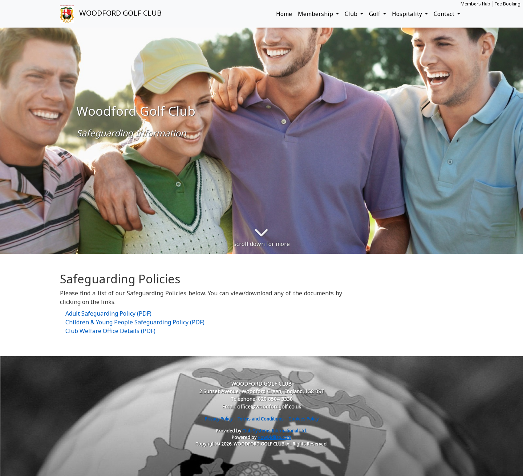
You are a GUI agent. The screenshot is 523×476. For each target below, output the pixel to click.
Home (284, 14)
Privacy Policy (218, 419)
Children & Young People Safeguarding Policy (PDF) (134, 322)
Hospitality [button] (407, 14)
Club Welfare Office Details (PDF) (110, 331)
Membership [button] (316, 14)
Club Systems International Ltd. (274, 431)
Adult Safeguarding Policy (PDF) (108, 313)
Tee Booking (507, 4)
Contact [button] (445, 14)
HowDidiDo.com (274, 437)
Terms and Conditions (260, 419)
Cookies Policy (303, 419)
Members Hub (475, 4)
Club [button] (352, 14)
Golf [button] (375, 14)
